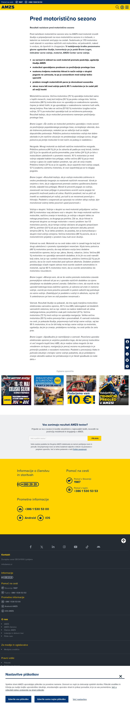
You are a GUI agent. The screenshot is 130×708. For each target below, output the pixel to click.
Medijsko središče (11, 649)
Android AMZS (11, 606)
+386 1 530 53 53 (18, 593)
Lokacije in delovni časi (14, 633)
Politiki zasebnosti (80, 449)
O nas (4, 619)
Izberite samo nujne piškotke (51, 699)
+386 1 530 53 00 (13, 602)
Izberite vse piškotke (18, 699)
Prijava (95, 438)
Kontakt (5, 554)
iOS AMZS (9, 611)
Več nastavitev (80, 699)
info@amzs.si (6, 564)
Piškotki (7, 662)
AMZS (6, 624)
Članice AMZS (10, 630)
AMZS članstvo (10, 627)
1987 (15, 588)
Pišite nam (8, 636)
